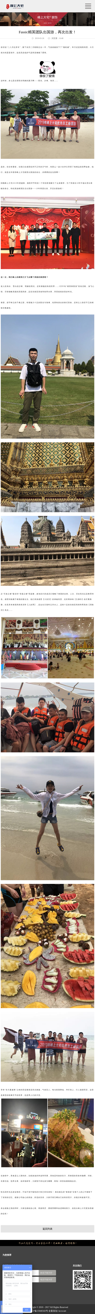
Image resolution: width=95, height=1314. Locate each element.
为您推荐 (6, 1255)
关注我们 (77, 1265)
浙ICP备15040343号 (38, 1311)
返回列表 (47, 1228)
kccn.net (62, 1311)
